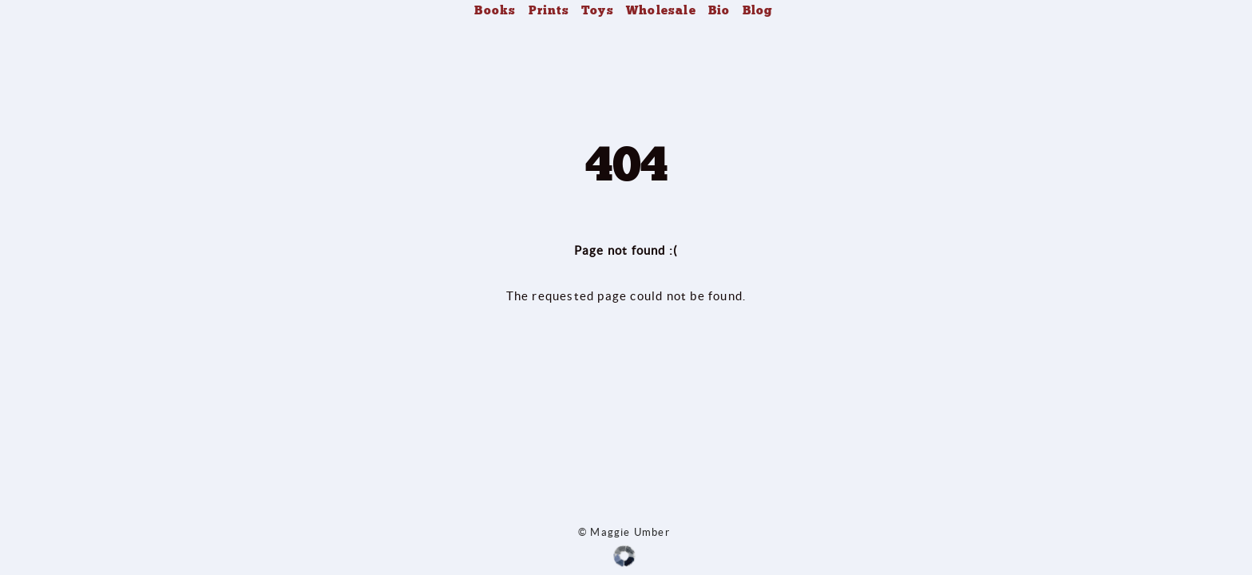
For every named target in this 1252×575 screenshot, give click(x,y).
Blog (758, 10)
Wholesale (661, 10)
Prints (549, 10)
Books (495, 10)
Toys (597, 10)
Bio (719, 10)
